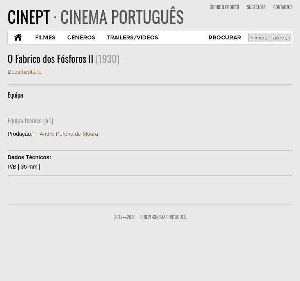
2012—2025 (125, 217)
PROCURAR (225, 37)
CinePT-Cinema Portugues (163, 217)
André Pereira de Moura (69, 134)
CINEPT (95, 16)
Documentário (24, 72)
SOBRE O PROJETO (224, 7)
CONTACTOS (283, 7)
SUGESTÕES (256, 7)
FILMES (45, 37)
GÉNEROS (81, 37)
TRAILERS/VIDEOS (132, 37)
